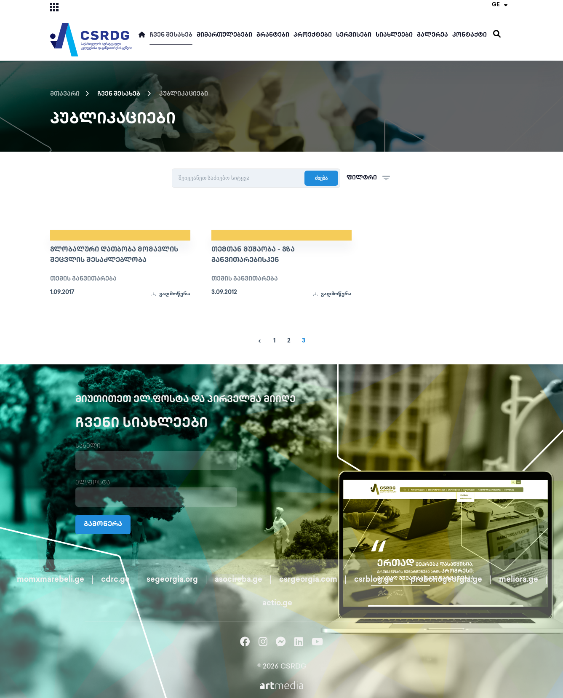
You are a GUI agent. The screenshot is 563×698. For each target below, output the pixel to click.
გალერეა (432, 35)
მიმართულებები (224, 35)
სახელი (88, 446)
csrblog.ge (374, 580)
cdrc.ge (115, 580)
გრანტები (272, 35)
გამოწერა (103, 524)
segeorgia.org (172, 580)
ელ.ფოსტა (92, 483)
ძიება (321, 178)
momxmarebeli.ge (50, 580)
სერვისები (353, 35)
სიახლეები (394, 35)
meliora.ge (518, 580)
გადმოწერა (171, 294)
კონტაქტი (469, 35)
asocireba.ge (238, 580)
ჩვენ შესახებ (170, 35)
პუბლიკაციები (183, 94)
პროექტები (313, 35)
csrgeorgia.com (308, 580)
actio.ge (277, 603)
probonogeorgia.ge (446, 580)
